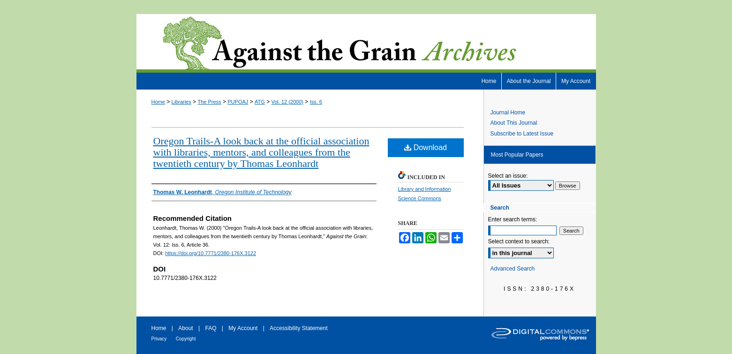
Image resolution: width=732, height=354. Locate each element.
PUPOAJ (237, 102)
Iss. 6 (316, 102)
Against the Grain (366, 43)
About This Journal (514, 123)
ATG (260, 102)
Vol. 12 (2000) (288, 102)
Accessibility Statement (298, 328)
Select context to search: (519, 241)
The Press (209, 102)
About (185, 328)
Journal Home (508, 112)
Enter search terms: (512, 219)
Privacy (159, 338)
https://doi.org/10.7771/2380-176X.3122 (210, 253)
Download (425, 147)
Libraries (181, 102)
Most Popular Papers (517, 154)
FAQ (210, 328)
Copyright (186, 338)
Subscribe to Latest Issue (522, 133)
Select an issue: (508, 176)
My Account (242, 328)
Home (158, 102)
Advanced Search (513, 268)
